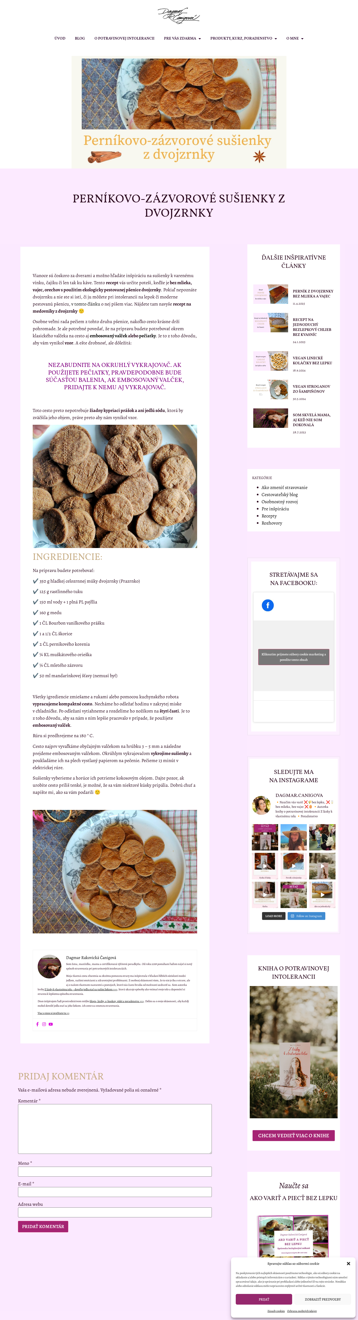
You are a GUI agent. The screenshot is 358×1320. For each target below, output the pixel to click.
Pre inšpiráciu (275, 509)
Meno (25, 1163)
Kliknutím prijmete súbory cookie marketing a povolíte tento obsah (294, 657)
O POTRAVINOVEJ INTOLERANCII (124, 38)
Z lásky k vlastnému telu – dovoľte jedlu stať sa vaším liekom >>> (81, 989)
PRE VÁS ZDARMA (182, 38)
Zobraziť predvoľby (323, 1299)
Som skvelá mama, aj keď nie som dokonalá (312, 420)
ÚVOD (59, 38)
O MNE (295, 38)
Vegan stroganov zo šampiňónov (311, 389)
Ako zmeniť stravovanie (285, 487)
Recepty (269, 516)
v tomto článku (85, 304)
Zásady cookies (276, 1311)
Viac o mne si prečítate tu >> (53, 1013)
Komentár (29, 1101)
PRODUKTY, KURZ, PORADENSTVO (243, 38)
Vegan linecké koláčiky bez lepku (312, 361)
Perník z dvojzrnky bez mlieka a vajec (313, 294)
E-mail (26, 1184)
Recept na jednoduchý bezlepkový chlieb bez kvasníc (312, 327)
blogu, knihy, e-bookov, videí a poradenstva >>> (117, 1001)
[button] (348, 1263)
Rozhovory (272, 523)
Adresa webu (30, 1204)
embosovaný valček (108, 336)
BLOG (80, 38)
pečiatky (147, 336)
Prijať (264, 1299)
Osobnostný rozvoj (280, 501)
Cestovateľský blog (280, 494)
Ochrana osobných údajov (302, 1311)
